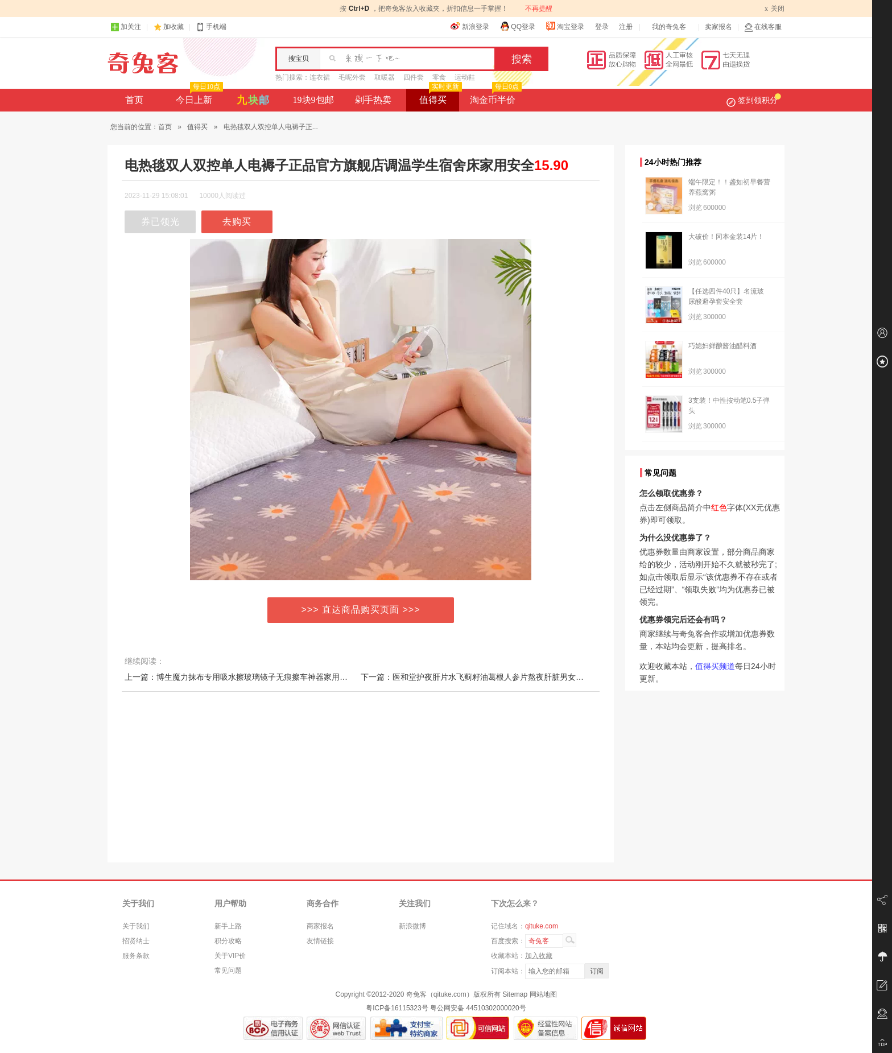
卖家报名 (718, 27)
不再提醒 (538, 9)
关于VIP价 (230, 956)
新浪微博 (412, 926)
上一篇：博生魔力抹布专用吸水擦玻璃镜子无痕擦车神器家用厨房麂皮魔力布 (260, 677)
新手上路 (228, 926)
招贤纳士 (136, 941)
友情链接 (320, 941)
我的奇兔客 (669, 27)
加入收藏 (538, 956)
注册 (626, 27)
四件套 (413, 77)
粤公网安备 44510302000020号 (478, 1008)
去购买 (236, 221)
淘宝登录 (565, 26)
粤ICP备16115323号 (397, 1008)
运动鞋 (465, 77)
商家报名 (320, 926)
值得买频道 (715, 666)
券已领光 (160, 221)
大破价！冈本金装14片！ (726, 237)
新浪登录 (470, 26)
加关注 (125, 27)
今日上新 (198, 97)
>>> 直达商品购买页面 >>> (361, 609)
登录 (602, 27)
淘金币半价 (494, 97)
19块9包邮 (313, 100)
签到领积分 (753, 100)
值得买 (439, 97)
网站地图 (543, 994)
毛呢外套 (352, 77)
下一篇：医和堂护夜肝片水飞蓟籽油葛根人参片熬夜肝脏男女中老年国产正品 (496, 677)
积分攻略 (228, 941)
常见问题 (228, 970)
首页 (134, 100)
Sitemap (514, 994)
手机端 (211, 27)
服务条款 (136, 956)
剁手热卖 (373, 100)
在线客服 (763, 27)
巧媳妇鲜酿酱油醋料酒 (722, 346)
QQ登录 (517, 26)
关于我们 (136, 926)
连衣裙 (319, 77)
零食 (439, 77)
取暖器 (384, 77)
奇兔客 (143, 63)
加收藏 (173, 27)
